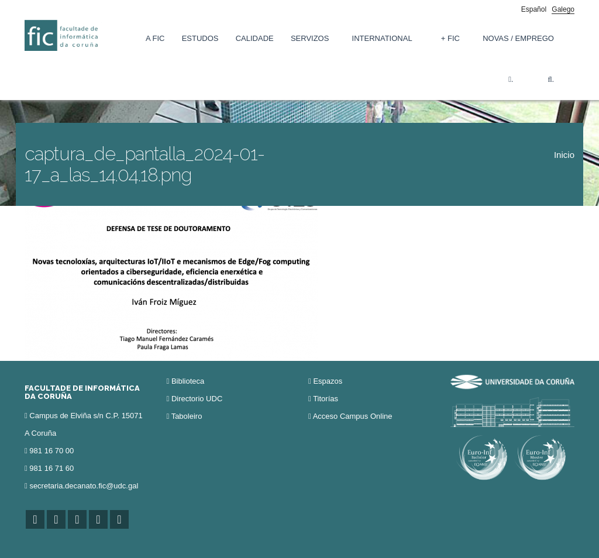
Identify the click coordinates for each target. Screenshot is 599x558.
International (382, 38)
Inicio (564, 155)
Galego (563, 9)
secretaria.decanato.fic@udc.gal (83, 485)
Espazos (327, 381)
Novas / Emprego (518, 38)
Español (533, 9)
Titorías (325, 398)
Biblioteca (187, 381)
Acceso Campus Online (353, 416)
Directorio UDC (196, 398)
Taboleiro (186, 416)
